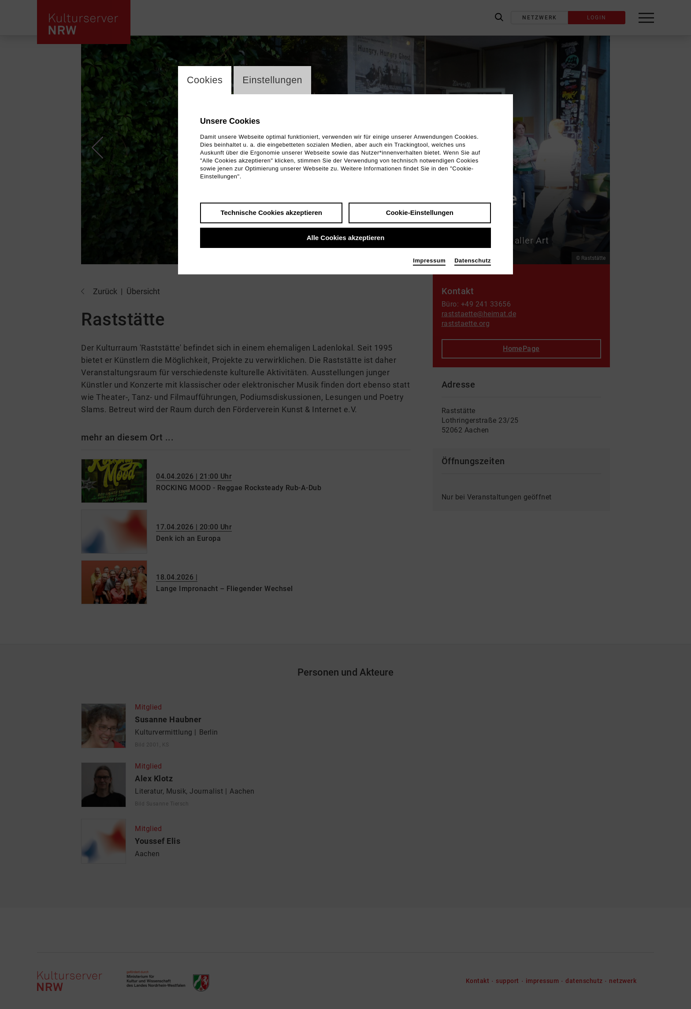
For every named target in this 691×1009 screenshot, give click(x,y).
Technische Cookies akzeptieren (271, 213)
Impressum (429, 261)
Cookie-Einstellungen (419, 213)
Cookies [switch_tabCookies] (205, 80)
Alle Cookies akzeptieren (346, 238)
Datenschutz (472, 261)
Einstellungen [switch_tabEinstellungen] (274, 80)
